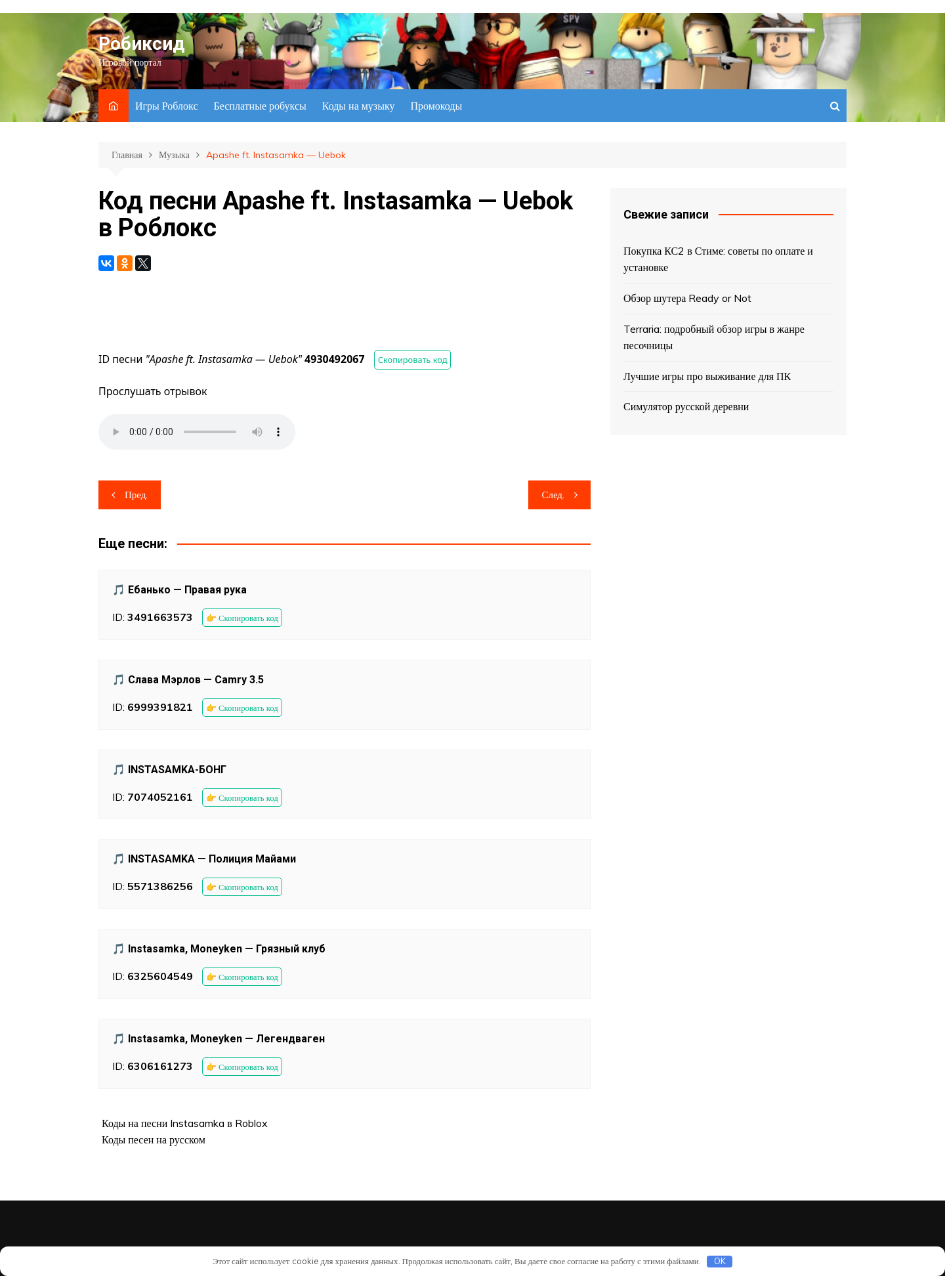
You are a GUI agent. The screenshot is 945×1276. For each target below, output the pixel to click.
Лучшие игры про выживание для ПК (707, 376)
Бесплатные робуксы (260, 105)
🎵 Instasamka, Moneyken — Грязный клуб (219, 949)
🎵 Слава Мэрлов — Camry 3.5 (188, 679)
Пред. (136, 494)
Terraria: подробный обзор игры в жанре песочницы (714, 337)
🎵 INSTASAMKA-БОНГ (169, 769)
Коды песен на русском (153, 1139)
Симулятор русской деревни (686, 406)
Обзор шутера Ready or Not (687, 298)
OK (720, 1261)
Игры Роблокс (166, 105)
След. (552, 494)
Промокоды (436, 105)
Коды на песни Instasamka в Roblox (185, 1123)
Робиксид (141, 43)
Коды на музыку (358, 105)
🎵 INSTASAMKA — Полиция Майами (204, 859)
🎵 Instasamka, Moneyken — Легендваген (218, 1038)
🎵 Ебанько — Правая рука (179, 590)
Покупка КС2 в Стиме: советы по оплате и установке (718, 259)
